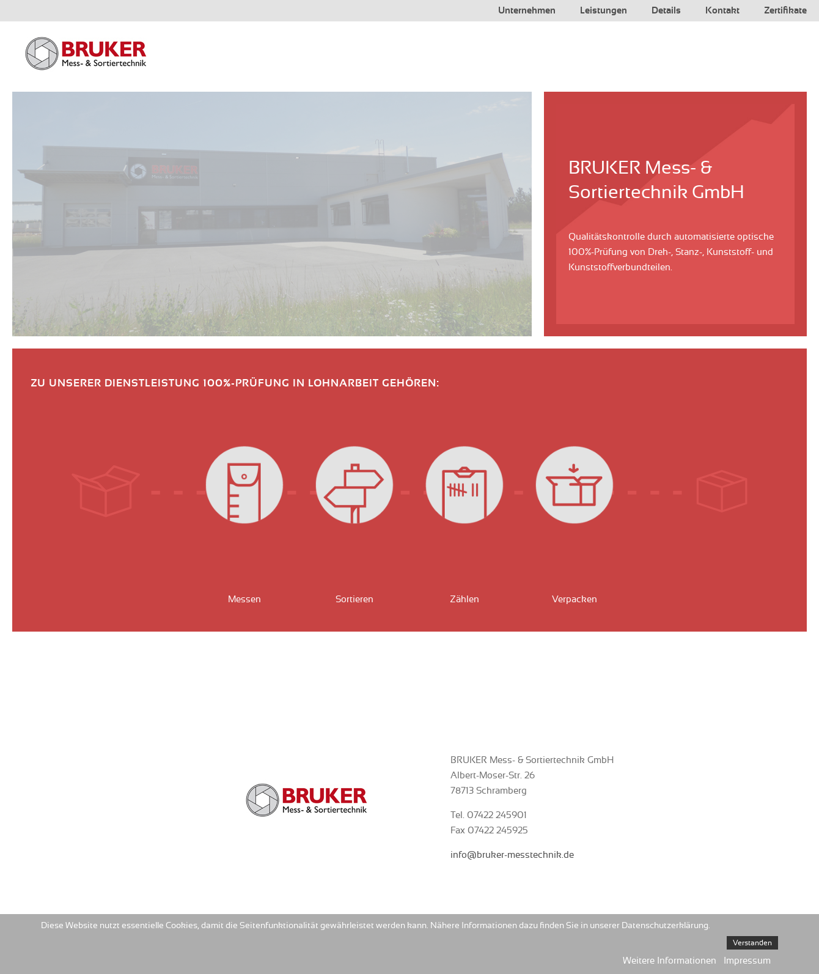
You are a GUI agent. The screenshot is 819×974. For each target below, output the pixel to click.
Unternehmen (527, 10)
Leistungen (603, 10)
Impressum (747, 960)
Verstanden (752, 942)
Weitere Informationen (669, 960)
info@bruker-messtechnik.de (512, 855)
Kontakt (722, 10)
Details (666, 10)
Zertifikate (785, 10)
